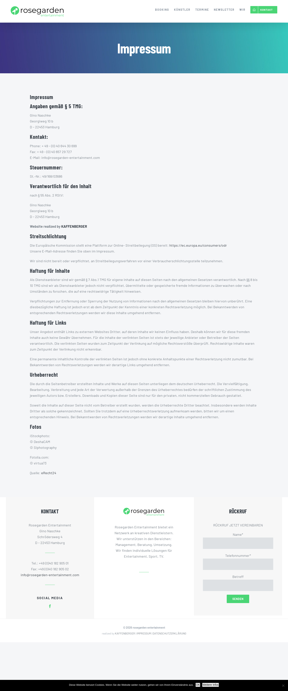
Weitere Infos (211, 684)
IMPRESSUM (144, 633)
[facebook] (50, 606)
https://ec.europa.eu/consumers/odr (198, 245)
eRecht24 (48, 473)
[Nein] (283, 685)
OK (198, 684)
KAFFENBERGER (74, 226)
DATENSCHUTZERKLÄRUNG (169, 633)
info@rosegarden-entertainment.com (50, 575)
